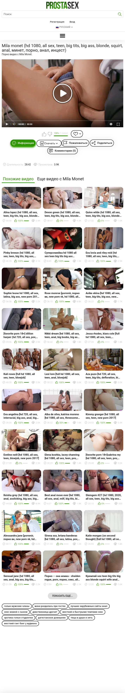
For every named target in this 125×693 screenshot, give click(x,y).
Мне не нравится (49, 134)
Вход (72, 21)
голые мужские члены (17, 606)
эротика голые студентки (18, 617)
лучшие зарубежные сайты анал (89, 606)
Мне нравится (44, 134)
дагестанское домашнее (52, 617)
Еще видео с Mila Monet (60, 179)
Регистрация (57, 21)
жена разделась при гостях (50, 606)
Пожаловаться (78, 143)
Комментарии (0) (65, 150)
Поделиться (104, 143)
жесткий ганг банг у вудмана (20, 623)
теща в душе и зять (81, 617)
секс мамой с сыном (15, 612)
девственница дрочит (45, 612)
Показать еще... (62, 595)
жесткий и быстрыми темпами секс (82, 612)
